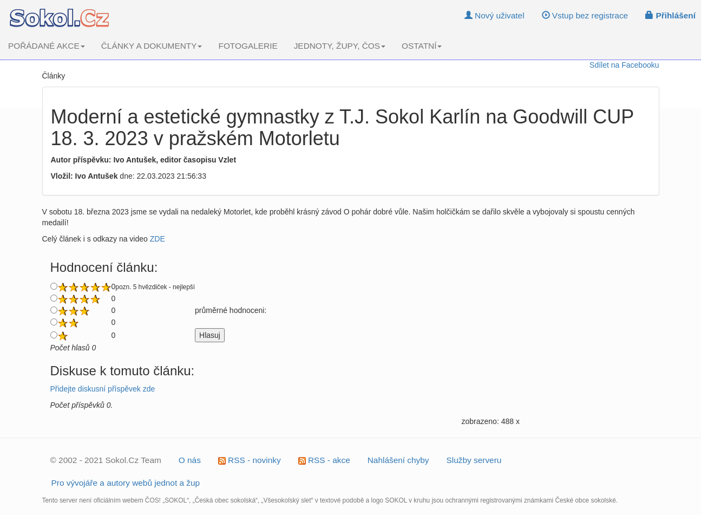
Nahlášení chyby (398, 460)
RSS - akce (324, 460)
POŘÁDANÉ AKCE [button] (46, 45)
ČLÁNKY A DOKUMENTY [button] (151, 45)
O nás (190, 460)
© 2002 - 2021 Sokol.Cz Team (105, 460)
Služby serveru (474, 460)
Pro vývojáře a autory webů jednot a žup (125, 482)
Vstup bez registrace (585, 15)
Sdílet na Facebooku (624, 65)
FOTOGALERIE (247, 45)
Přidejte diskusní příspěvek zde (102, 388)
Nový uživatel (494, 15)
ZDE (157, 238)
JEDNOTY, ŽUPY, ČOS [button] (339, 45)
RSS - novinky (249, 460)
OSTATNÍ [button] (422, 45)
